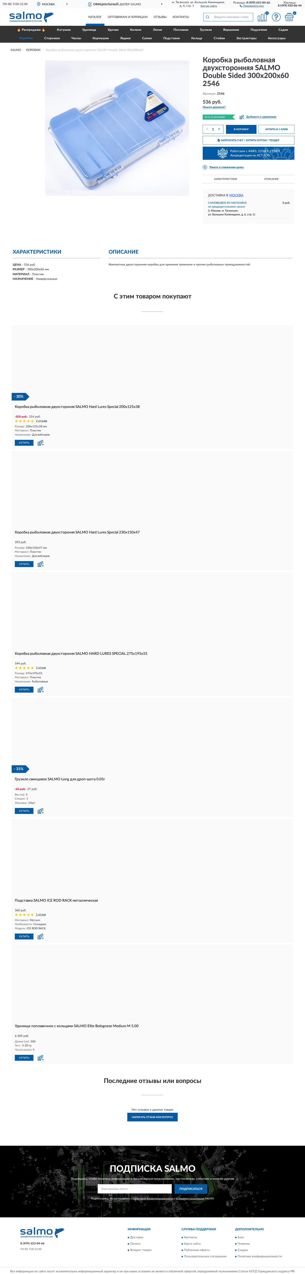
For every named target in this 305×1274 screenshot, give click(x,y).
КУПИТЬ (24, 442)
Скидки (243, 1248)
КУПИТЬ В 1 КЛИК (276, 129)
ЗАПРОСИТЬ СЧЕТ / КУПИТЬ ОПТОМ (248, 140)
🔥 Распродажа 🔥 (31, 29)
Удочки (113, 29)
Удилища (89, 29)
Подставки (171, 38)
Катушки (64, 29)
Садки (283, 29)
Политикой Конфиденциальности (153, 1197)
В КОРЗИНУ (241, 129)
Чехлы (76, 38)
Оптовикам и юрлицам (128, 17)
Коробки (26, 38)
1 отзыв (41, 667)
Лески (157, 29)
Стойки (219, 38)
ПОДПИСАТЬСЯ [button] (190, 1187)
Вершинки (231, 29)
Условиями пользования (190, 1197)
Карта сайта (192, 1242)
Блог (241, 1235)
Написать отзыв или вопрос (152, 1115)
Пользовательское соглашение (205, 1254)
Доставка (136, 1235)
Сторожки (52, 38)
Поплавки (181, 29)
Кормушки (101, 38)
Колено (135, 29)
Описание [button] (271, 179)
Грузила (206, 29)
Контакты (181, 17)
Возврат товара (140, 1248)
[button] (252, 5)
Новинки (244, 1242)
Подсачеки (259, 29)
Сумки (147, 38)
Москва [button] (236, 195)
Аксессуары (277, 38)
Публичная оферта (197, 1248)
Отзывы (160, 17)
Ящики (125, 38)
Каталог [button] (95, 17)
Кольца (196, 38)
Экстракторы (246, 38)
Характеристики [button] (225, 179)
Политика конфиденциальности (260, 1254)
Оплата (135, 1242)
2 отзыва (41, 421)
